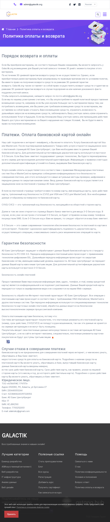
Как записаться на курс (50, 492)
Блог (40, 466)
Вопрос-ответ (82, 482)
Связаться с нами (84, 461)
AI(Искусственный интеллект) (17, 466)
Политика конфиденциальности (91, 472)
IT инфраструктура (11, 477)
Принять (11, 514)
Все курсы (43, 472)
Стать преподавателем (50, 461)
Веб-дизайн (7, 487)
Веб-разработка (10, 472)
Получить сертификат (49, 487)
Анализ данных (9, 482)
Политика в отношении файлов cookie (32, 507)
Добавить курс (46, 482)
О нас (78, 466)
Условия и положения (86, 477)
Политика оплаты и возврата (89, 487)
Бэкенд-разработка (12, 461)
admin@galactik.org (30, 4)
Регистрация (44, 477)
